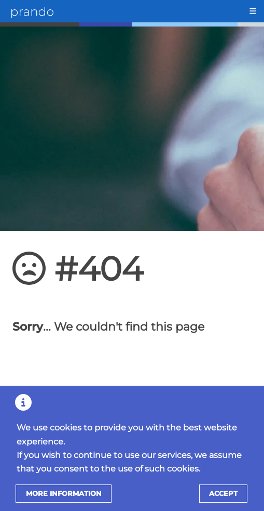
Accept (223, 493)
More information (64, 493)
